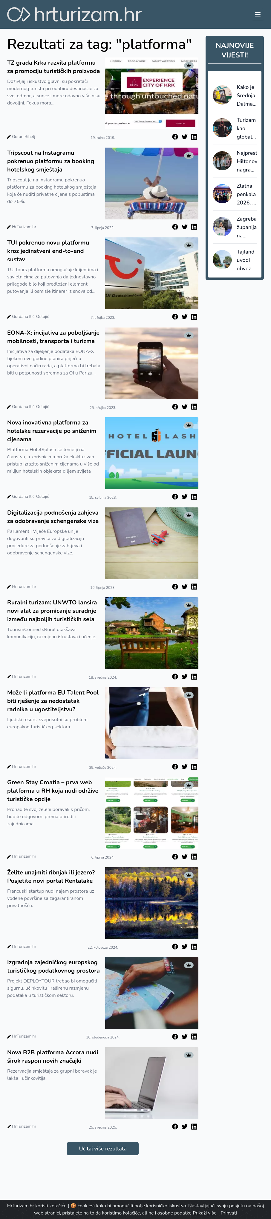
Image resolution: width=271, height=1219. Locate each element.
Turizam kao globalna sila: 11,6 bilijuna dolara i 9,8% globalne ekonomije (247, 128)
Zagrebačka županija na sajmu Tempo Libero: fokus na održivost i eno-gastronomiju (247, 227)
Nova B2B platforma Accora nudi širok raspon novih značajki (52, 1056)
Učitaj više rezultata (102, 1148)
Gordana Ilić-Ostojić (30, 316)
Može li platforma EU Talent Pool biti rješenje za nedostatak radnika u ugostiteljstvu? (53, 701)
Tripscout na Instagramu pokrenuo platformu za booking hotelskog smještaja (50, 161)
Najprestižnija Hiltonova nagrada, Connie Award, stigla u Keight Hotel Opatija (247, 161)
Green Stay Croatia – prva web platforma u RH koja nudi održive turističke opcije (52, 790)
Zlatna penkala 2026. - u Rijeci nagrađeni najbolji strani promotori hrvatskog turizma (247, 194)
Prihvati (229, 1213)
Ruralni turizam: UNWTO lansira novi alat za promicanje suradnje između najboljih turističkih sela (52, 610)
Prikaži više (204, 1213)
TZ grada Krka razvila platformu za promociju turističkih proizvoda (53, 67)
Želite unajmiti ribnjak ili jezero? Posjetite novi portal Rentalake (51, 876)
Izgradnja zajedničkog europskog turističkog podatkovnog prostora (53, 966)
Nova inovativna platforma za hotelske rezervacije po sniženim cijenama (52, 431)
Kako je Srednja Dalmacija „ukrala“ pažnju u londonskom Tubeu (247, 96)
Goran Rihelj (23, 137)
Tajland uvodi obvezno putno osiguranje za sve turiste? (247, 260)
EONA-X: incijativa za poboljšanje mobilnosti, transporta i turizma (53, 337)
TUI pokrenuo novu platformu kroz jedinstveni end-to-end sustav (48, 251)
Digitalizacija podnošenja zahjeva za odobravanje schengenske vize (53, 517)
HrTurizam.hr (24, 227)
